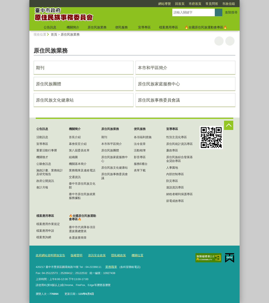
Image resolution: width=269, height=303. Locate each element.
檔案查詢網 (43, 237)
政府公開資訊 (45, 181)
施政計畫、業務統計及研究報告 (49, 172)
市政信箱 (228, 3)
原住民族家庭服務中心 (159, 84)
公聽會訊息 (43, 163)
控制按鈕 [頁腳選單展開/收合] (228, 125)
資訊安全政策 (93, 255)
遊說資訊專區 (175, 187)
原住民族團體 (48, 84)
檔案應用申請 (45, 230)
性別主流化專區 (176, 137)
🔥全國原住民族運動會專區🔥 (206, 27)
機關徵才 (42, 157)
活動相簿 (140, 150)
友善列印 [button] (219, 41)
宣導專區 (144, 27)
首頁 (54, 34)
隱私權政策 (114, 255)
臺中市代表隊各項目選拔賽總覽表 (82, 229)
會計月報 (42, 187)
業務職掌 (110, 266)
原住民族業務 (97, 27)
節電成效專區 (175, 200)
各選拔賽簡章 (78, 237)
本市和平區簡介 (152, 67)
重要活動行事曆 (46, 150)
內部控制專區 (175, 174)
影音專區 (140, 157)
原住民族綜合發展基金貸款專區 (179, 159)
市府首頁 (195, 3)
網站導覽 (164, 3)
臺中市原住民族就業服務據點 (82, 196)
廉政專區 (172, 150)
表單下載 (140, 170)
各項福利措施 (143, 137)
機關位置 (131, 255)
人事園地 (172, 167)
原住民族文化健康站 (55, 100)
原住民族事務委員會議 (159, 100)
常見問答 (212, 3)
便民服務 (121, 27)
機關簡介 (73, 27)
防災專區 (172, 181)
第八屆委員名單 (79, 150)
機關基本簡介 (78, 163)
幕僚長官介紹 (78, 144)
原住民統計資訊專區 (179, 144)
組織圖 (73, 157)
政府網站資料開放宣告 (49, 255)
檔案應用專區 (168, 27)
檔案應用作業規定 (48, 224)
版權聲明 (74, 255)
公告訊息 (50, 27)
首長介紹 (75, 137)
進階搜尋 (231, 12)
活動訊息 (42, 137)
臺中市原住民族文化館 (82, 185)
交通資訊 (75, 177)
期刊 (40, 67)
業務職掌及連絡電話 (82, 170)
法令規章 (140, 144)
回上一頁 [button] (230, 41)
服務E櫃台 (141, 163)
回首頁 (180, 3)
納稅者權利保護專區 (179, 194)
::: (27, 2)
